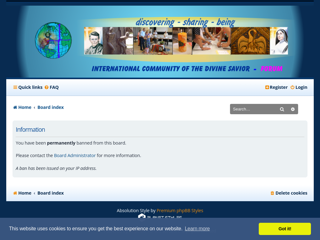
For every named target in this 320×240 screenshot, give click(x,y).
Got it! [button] (284, 228)
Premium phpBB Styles (180, 210)
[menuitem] (51, 87)
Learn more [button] (197, 228)
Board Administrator (75, 155)
